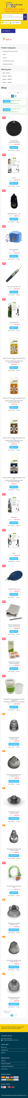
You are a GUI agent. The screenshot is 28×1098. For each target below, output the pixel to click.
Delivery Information (6, 1063)
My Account (4, 1047)
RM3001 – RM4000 (7, 82)
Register (18, 22)
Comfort (14, 178)
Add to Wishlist (11, 150)
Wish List (3, 1052)
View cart (6, 101)
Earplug (4, 57)
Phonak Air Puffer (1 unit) (14, 589)
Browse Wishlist (11, 858)
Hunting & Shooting (14, 322)
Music (14, 553)
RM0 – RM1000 (6, 73)
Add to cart (14, 147)
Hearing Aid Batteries (8, 64)
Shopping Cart (4, 1050)
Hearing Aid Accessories (8, 61)
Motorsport (14, 517)
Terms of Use (4, 1069)
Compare (18, 150)
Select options (14, 744)
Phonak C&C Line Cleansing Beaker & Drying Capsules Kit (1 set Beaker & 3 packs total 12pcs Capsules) (14, 700)
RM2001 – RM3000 (7, 79)
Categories (7, 31)
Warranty (3, 1060)
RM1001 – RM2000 (7, 76)
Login (13, 22)
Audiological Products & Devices (10, 51)
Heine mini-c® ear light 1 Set (14, 286)
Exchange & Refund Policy (7, 1066)
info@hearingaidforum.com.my (10, 1040)
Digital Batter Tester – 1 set (14, 213)
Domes (4, 54)
